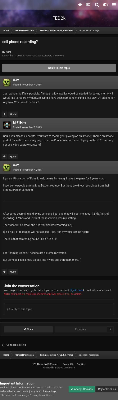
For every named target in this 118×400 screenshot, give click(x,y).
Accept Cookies (82, 389)
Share (28, 329)
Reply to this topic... (20, 309)
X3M (8, 52)
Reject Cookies (107, 389)
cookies (22, 387)
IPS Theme (38, 364)
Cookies (81, 364)
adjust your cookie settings (41, 391)
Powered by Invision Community (59, 367)
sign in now (76, 290)
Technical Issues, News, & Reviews (45, 55)
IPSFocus (52, 364)
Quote (13, 114)
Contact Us (68, 364)
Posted (27, 84)
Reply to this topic (59, 67)
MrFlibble (19, 122)
